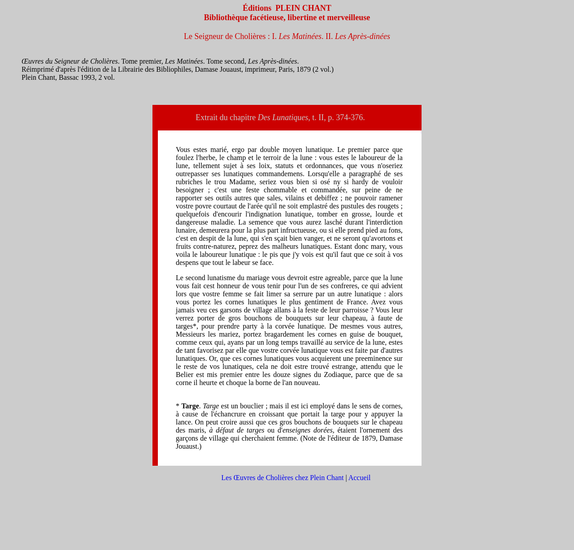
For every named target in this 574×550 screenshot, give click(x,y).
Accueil (359, 477)
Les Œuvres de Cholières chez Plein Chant (283, 477)
